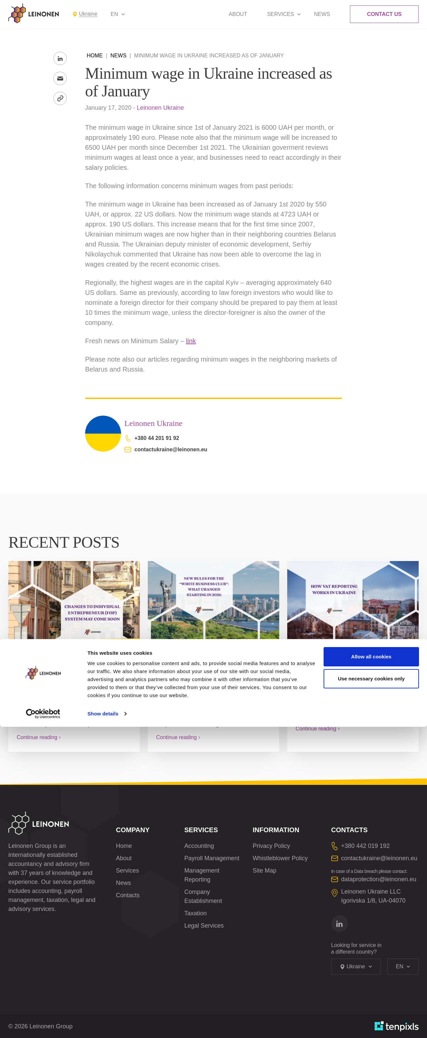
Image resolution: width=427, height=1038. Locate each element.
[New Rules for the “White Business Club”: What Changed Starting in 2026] (213, 601)
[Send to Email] (60, 78)
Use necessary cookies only (371, 989)
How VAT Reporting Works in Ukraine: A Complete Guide (349, 670)
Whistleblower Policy (280, 858)
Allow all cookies (371, 968)
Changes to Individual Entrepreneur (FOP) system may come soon (67, 675)
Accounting (199, 846)
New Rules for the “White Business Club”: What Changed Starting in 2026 (202, 675)
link (191, 341)
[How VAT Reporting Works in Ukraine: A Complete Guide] (353, 601)
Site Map (265, 870)
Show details (102, 1025)
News (322, 14)
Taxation (195, 913)
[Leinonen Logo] (33, 13)
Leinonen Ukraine (160, 107)
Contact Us (384, 14)
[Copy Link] (60, 98)
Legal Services (204, 925)
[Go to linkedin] (339, 923)
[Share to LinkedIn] (60, 58)
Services (280, 14)
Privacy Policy (271, 846)
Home (95, 55)
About (238, 14)
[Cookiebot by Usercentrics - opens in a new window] (43, 1025)
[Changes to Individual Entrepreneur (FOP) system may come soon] (74, 601)
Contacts (128, 895)
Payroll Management (212, 858)
